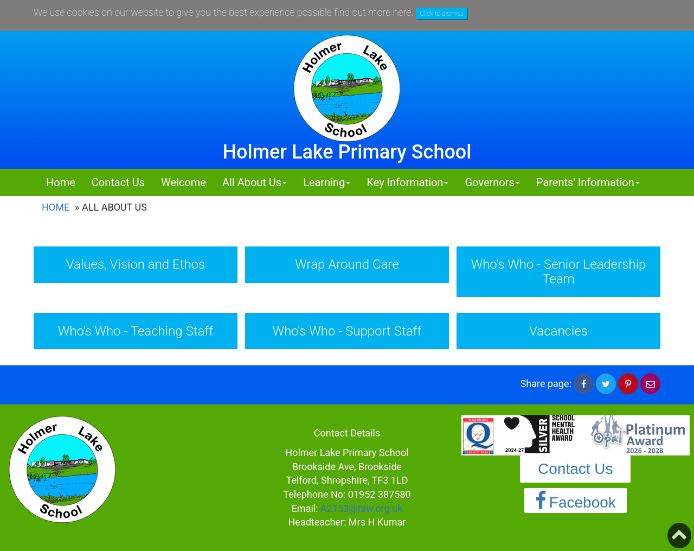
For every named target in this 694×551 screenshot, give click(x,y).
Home (60, 182)
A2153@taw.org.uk (361, 508)
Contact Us (118, 182)
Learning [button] (326, 182)
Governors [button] (492, 182)
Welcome (183, 182)
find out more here (372, 12)
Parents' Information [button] (588, 182)
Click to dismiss (442, 13)
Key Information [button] (407, 182)
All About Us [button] (254, 182)
